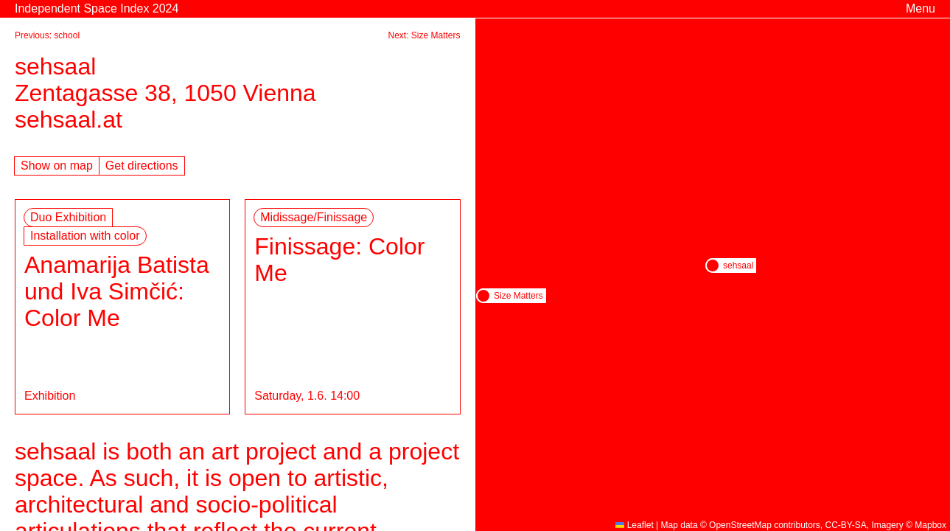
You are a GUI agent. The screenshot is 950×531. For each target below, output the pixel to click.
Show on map (57, 165)
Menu (920, 8)
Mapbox (930, 525)
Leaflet (634, 525)
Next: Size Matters (424, 35)
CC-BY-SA (846, 525)
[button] (712, 265)
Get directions (141, 165)
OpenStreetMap (740, 525)
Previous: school (47, 35)
